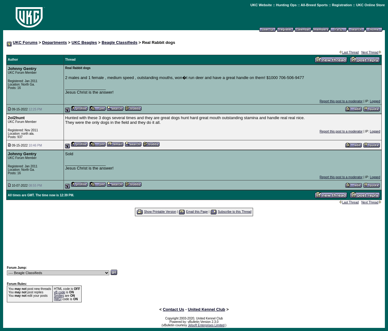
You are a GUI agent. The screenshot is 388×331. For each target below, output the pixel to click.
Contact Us (173, 309)
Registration (342, 5)
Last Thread (350, 52)
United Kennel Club (206, 309)
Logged (375, 101)
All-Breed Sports (314, 5)
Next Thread (369, 52)
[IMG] (57, 299)
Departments (54, 42)
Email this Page (197, 211)
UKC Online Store (370, 5)
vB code (59, 292)
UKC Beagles (84, 42)
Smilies (59, 295)
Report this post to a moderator (341, 101)
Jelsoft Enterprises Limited (206, 325)
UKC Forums (25, 42)
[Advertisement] (194, 241)
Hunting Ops (286, 5)
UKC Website (261, 5)
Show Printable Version (160, 211)
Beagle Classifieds (119, 42)
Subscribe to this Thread (234, 211)
